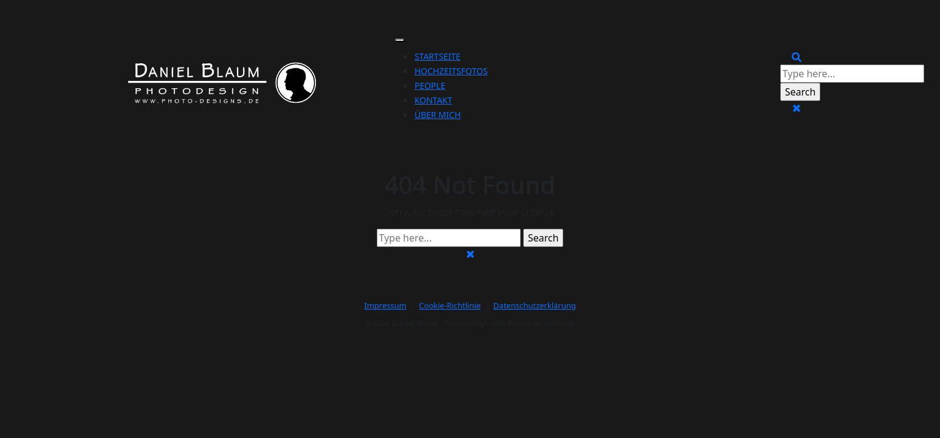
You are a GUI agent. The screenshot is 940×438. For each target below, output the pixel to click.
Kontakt (433, 100)
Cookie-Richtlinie (450, 305)
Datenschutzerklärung (534, 305)
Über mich (437, 114)
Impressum (385, 305)
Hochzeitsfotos (450, 71)
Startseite (437, 56)
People (429, 85)
